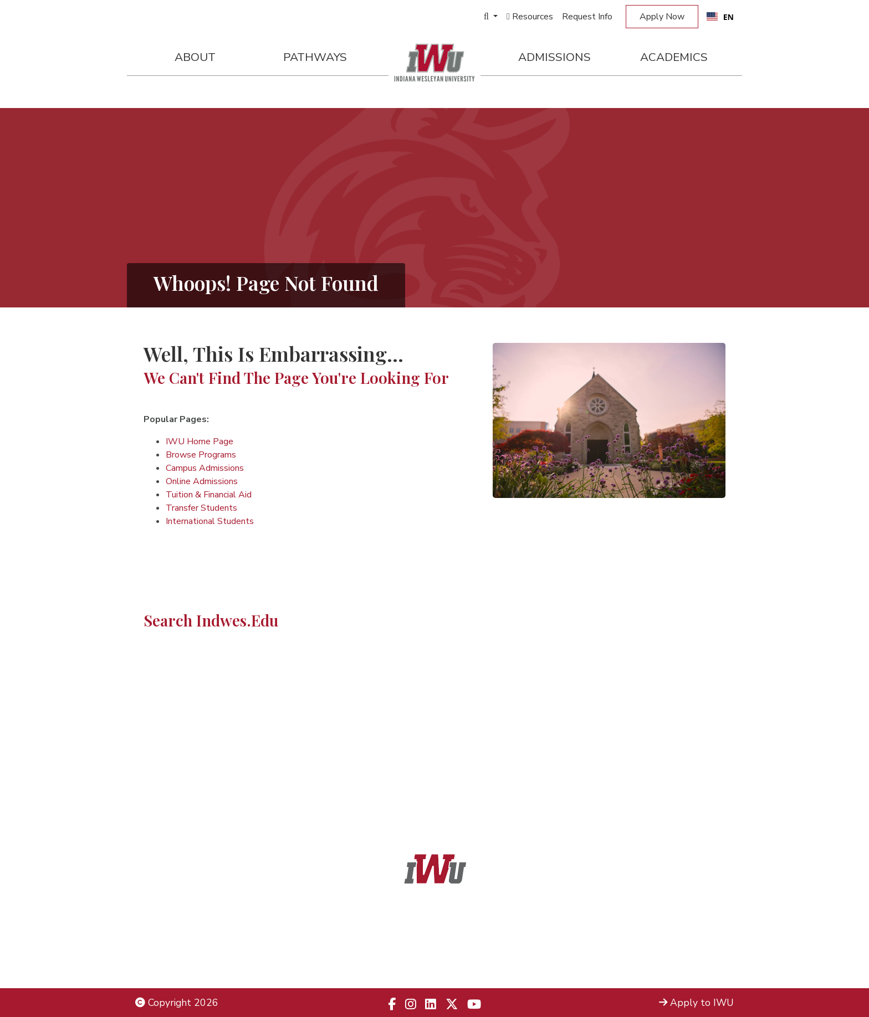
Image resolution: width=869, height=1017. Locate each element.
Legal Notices (165, 919)
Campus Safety (700, 963)
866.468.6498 (459, 934)
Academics (674, 57)
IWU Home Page (199, 441)
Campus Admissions (205, 468)
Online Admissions (202, 481)
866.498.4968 (449, 948)
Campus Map (705, 948)
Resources (530, 17)
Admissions (554, 57)
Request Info (587, 17)
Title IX (151, 934)
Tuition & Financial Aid (209, 495)
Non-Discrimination (176, 948)
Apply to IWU (696, 1002)
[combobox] (720, 17)
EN (720, 17)
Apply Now (662, 17)
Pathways (315, 57)
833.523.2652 (461, 963)
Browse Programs (201, 455)
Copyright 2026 (176, 1002)
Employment (163, 963)
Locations (713, 934)
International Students (210, 521)
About (195, 57)
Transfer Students (201, 508)
